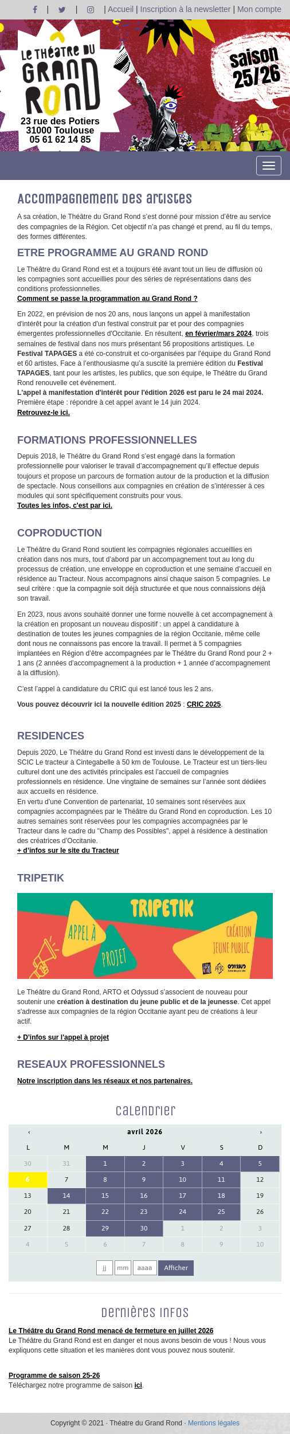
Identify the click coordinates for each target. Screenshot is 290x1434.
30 (28, 1163)
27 (28, 1228)
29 (105, 1228)
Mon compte (259, 9)
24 (182, 1212)
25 (221, 1212)
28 (66, 1228)
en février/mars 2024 (218, 334)
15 (105, 1196)
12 (260, 1180)
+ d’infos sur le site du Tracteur (68, 851)
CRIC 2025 (204, 704)
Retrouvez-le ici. (43, 413)
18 (221, 1196)
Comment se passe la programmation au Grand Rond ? (107, 299)
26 (260, 1212)
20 (28, 1212)
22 (105, 1212)
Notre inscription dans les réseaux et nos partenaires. (105, 1081)
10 (182, 1180)
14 (66, 1196)
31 (66, 1163)
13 (28, 1196)
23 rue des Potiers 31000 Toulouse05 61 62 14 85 (60, 87)
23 (144, 1212)
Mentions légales (214, 1423)
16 (144, 1196)
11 (221, 1180)
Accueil (121, 9)
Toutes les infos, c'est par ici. (64, 505)
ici (138, 1385)
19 (260, 1196)
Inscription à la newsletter (185, 9)
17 (182, 1196)
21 (66, 1212)
